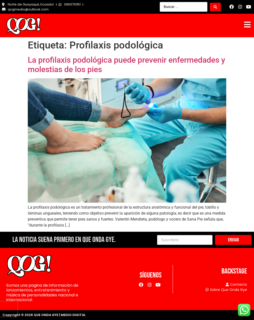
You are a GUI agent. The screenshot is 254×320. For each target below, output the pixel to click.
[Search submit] (215, 7)
